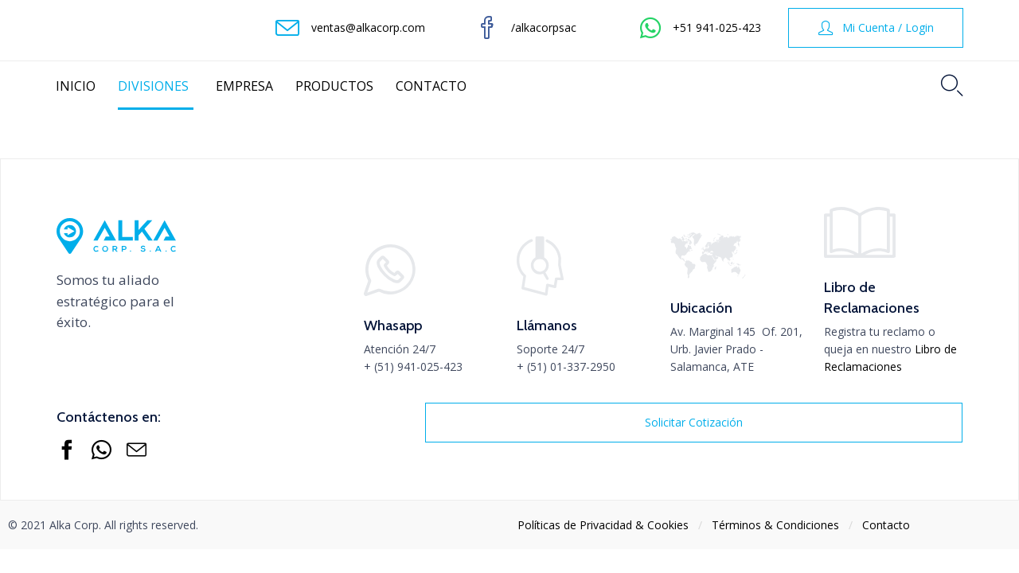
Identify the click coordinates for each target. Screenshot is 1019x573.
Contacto (886, 524)
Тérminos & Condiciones (775, 524)
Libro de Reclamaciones (890, 357)
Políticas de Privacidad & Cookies (603, 524)
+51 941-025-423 (717, 27)
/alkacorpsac (543, 27)
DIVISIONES (155, 86)
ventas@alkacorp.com (368, 27)
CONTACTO (431, 86)
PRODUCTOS (334, 86)
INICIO (76, 86)
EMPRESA (244, 86)
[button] (875, 28)
